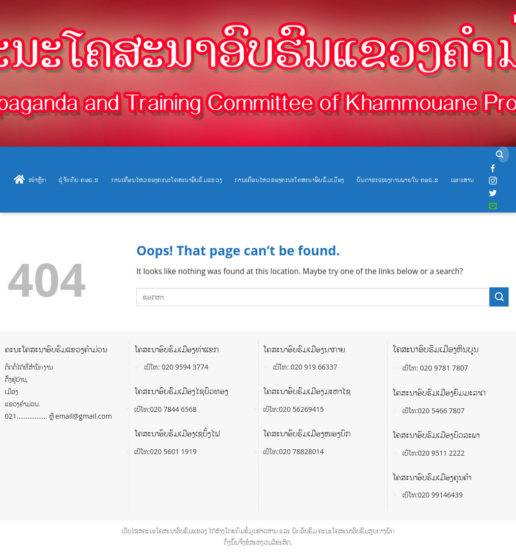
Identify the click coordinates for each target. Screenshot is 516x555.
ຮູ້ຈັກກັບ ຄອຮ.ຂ (78, 179)
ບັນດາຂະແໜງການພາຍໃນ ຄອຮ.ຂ (397, 179)
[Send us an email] (493, 206)
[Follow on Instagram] (493, 181)
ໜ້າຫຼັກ (30, 180)
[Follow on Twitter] (493, 193)
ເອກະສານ (462, 179)
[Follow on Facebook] (493, 169)
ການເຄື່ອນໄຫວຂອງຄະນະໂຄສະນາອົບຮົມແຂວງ (166, 179)
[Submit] (500, 155)
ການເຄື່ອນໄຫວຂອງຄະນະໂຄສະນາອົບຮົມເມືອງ (289, 179)
